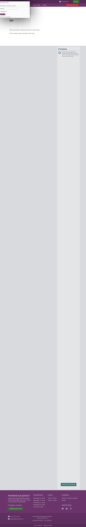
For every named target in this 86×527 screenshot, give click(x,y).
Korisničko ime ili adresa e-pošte (7, 5)
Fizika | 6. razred (52, 498)
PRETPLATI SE (72, 5)
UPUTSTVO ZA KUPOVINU (68, 484)
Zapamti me (3, 11)
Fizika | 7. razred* (52, 500)
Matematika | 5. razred (39, 498)
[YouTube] (63, 509)
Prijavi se (76, 1)
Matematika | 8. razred (39, 504)
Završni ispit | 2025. (38, 506)
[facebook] (67, 509)
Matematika (36, 5)
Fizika (44, 5)
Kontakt (64, 500)
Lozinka (2, 8)
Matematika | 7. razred (39, 502)
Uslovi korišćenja (38, 525)
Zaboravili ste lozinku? (5, 17)
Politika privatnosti (47, 525)
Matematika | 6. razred (39, 500)
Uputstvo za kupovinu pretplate (69, 498)
